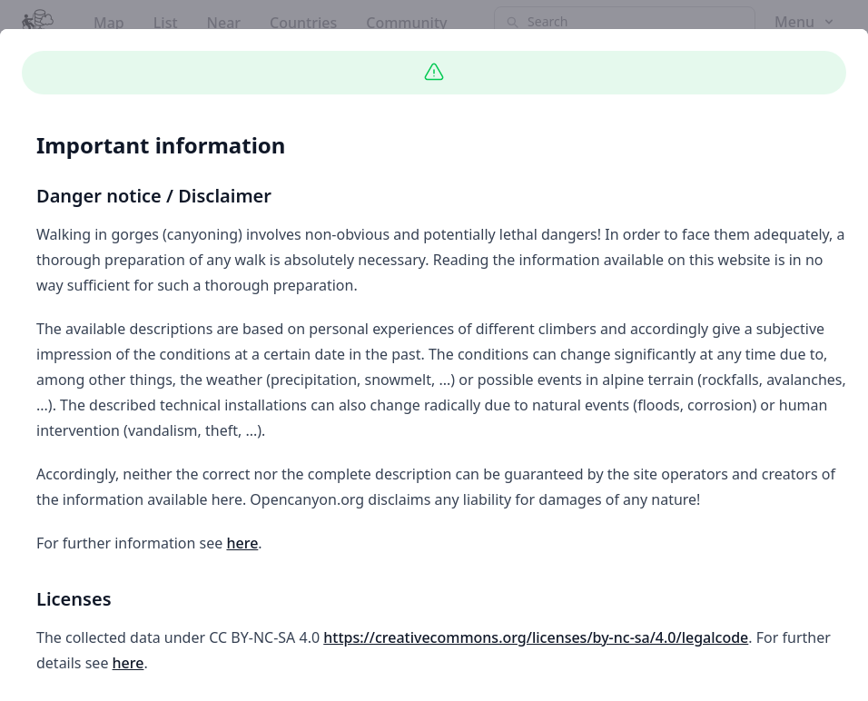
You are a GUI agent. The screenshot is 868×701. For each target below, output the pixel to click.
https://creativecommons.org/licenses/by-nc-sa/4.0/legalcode (535, 637)
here (242, 543)
